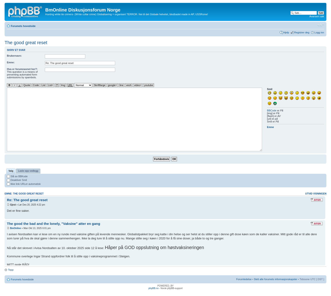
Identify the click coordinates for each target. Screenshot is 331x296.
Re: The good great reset (27, 200)
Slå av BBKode (17, 176)
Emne (270, 127)
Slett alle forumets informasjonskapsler (275, 279)
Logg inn (319, 32)
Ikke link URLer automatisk (24, 184)
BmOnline (15, 228)
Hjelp (286, 32)
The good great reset (26, 42)
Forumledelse (244, 279)
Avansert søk (316, 16)
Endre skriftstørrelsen (320, 25)
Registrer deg (301, 32)
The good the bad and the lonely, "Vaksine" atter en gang (53, 224)
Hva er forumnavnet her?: (22, 69)
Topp (11, 269)
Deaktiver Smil (17, 180)
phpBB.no (153, 288)
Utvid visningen (315, 193)
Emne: (11, 62)
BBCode (272, 110)
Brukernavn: (14, 55)
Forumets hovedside (23, 26)
